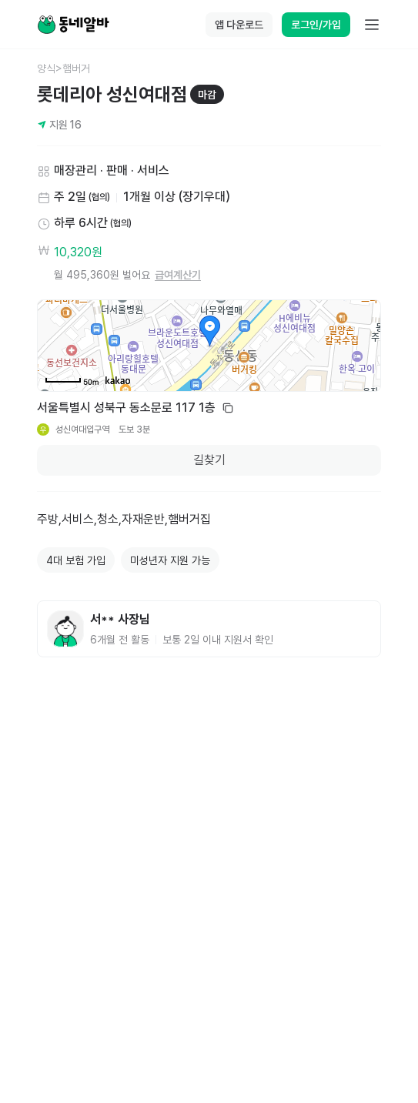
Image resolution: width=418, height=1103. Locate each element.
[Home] (73, 24)
